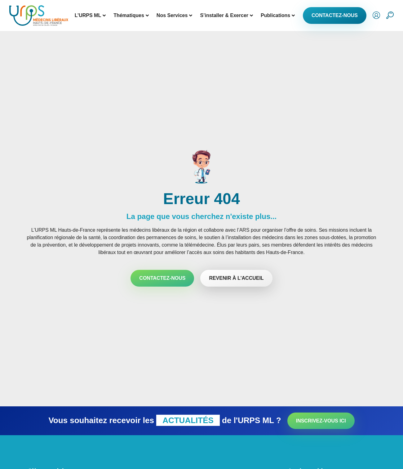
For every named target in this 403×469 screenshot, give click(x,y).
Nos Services (175, 15)
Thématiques (131, 15)
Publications (278, 15)
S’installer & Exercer (226, 15)
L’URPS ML (90, 15)
